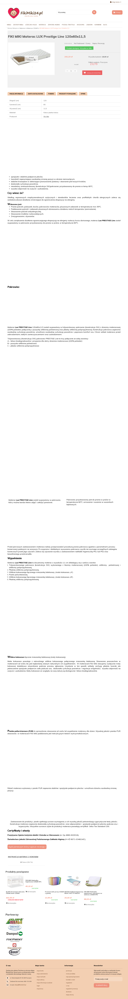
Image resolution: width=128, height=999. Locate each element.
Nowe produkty (70, 974)
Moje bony (40, 989)
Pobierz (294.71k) (26, 862)
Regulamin (69, 983)
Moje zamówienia (42, 974)
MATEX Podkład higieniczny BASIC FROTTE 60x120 (73, 892)
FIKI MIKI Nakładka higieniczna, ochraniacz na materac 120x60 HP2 (93, 893)
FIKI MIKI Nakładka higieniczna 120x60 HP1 (33, 881)
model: (76, 64)
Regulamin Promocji (72, 989)
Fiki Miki (46, 117)
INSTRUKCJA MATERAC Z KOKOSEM (23, 857)
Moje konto (115, 2)
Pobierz (51, 94)
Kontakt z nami (70, 980)
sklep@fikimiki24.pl (20, 985)
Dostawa (68, 992)
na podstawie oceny (82, 43)
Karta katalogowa (35, 94)
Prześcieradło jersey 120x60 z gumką (54, 892)
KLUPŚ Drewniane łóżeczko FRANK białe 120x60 (15, 892)
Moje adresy (40, 980)
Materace (22, 28)
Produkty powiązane (67, 94)
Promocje (69, 971)
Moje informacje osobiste (44, 983)
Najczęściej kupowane (73, 977)
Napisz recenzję (98, 43)
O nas (67, 986)
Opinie (83, 94)
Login (38, 986)
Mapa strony (70, 995)
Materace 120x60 (32, 28)
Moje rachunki (41, 977)
